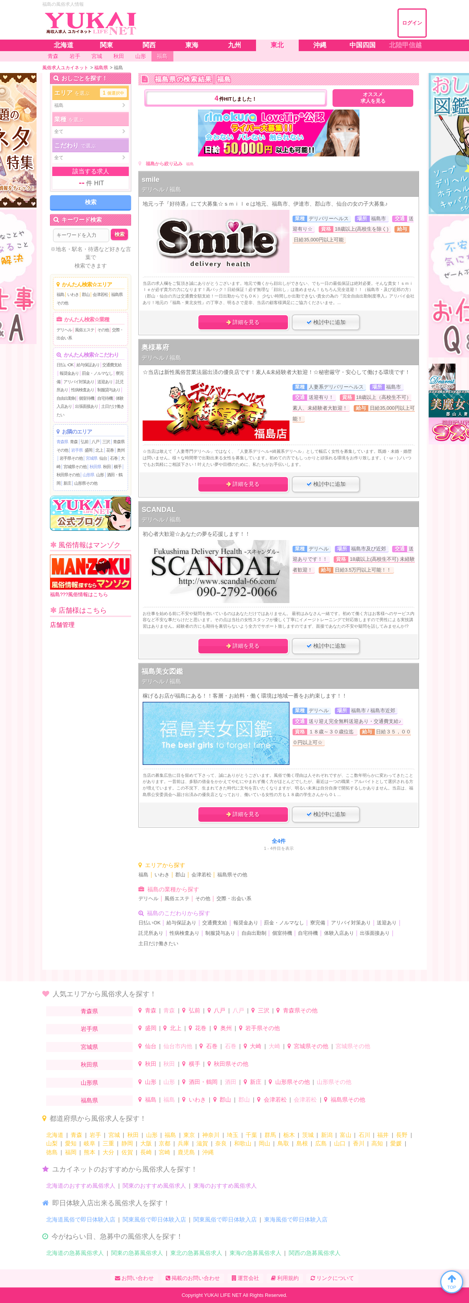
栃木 (289, 1135)
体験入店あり (339, 933)
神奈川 (211, 1135)
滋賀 (202, 1143)
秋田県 (95, 466)
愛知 (71, 1143)
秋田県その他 (68, 474)
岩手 (95, 1135)
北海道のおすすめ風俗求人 (80, 1185)
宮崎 (164, 1152)
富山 (345, 1135)
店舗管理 (62, 625)
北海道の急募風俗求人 (75, 1253)
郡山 (86, 294)
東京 (189, 1135)
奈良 (221, 1143)
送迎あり (105, 381)
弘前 (84, 441)
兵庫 (183, 1143)
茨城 (308, 1135)
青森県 (62, 441)
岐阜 (89, 1143)
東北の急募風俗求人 (196, 1253)
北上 (99, 450)
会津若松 (100, 294)
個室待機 (86, 398)
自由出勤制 (66, 398)
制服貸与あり (108, 389)
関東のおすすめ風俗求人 (154, 1185)
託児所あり (150, 933)
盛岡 (88, 450)
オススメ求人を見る (373, 98)
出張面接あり (86, 406)
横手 (117, 466)
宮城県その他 (74, 466)
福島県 (89, 1100)
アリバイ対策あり (78, 381)
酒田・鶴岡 (203, 1082)
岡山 (264, 1143)
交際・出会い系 (233, 898)
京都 (164, 1143)
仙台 (103, 458)
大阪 (146, 1143)
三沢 (106, 441)
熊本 (89, 1152)
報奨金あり (69, 373)
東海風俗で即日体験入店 (296, 1219)
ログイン (412, 23)
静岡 (127, 1143)
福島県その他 (232, 875)
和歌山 (242, 1143)
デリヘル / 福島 (161, 189)
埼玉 (232, 1135)
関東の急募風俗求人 (137, 1253)
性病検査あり (82, 389)
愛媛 (396, 1143)
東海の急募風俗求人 (255, 1253)
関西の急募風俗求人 (315, 1253)
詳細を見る (242, 322)
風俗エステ (84, 329)
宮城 (114, 1135)
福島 (60, 294)
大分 (108, 1152)
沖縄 (208, 1152)
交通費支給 (111, 364)
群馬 (270, 1135)
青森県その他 (300, 1010)
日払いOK (65, 364)
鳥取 (283, 1143)
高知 (377, 1143)
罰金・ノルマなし (97, 373)
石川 (364, 1135)
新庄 (67, 483)
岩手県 (77, 450)
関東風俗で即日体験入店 (154, 1219)
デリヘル (64, 329)
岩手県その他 (71, 458)
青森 (74, 441)
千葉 (251, 1135)
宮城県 (91, 458)
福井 (383, 1135)
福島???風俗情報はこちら (90, 576)
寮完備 (317, 923)
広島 (321, 1143)
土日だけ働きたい (158, 943)
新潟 (327, 1135)
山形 (100, 474)
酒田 (230, 1082)
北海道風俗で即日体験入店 (80, 1219)
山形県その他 (85, 483)
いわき (73, 294)
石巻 (114, 458)
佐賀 (127, 1152)
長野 (401, 1135)
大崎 (255, 1046)
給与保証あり (88, 364)
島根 (302, 1143)
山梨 (52, 1143)
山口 (340, 1143)
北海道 (54, 1135)
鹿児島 (186, 1152)
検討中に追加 (326, 322)
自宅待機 (105, 398)
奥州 (121, 450)
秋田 (107, 466)
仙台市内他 (177, 1046)
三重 (108, 1143)
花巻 (110, 450)
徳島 (52, 1152)
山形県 (88, 474)
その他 (103, 329)
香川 (358, 1143)
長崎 (146, 1152)
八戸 (95, 441)
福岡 (71, 1152)
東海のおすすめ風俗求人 (225, 1185)
